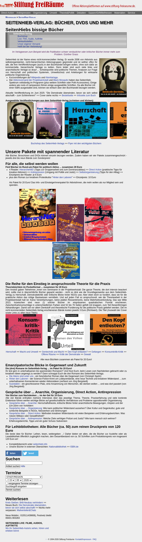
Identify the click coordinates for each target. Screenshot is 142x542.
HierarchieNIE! (26, 169)
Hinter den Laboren (62, 177)
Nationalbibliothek (57, 446)
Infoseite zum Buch (86, 95)
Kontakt (78, 539)
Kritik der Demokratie (70, 354)
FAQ (94, 539)
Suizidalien (14, 384)
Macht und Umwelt (29, 352)
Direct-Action (7, 13)
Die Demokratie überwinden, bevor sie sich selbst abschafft (26, 506)
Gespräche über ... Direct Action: (25, 413)
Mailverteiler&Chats (26, 510)
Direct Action (95, 169)
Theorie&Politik (67, 13)
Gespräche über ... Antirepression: (26, 418)
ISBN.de (74, 446)
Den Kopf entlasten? (78, 352)
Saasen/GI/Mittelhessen (100, 13)
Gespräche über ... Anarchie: (23, 403)
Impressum (86, 539)
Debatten (81, 13)
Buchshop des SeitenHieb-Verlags (47, 143)
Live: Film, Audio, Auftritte (30, 39)
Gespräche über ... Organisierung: (25, 408)
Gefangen (96, 352)
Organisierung (40, 13)
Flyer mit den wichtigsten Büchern (84, 143)
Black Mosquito (60, 80)
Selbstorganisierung (89, 172)
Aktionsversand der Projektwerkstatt (30, 80)
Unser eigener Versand (29, 44)
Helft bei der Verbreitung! (30, 46)
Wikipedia (36, 77)
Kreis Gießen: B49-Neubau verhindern (24, 502)
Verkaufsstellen (25, 41)
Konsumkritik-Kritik (114, 352)
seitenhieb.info (40, 444)
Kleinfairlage (52, 77)
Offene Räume (49, 354)
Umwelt (53, 13)
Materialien (119, 13)
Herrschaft (11, 352)
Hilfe (23, 466)
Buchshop (22, 36)
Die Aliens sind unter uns (21, 376)
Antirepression (24, 13)
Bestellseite (67, 95)
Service (131, 13)
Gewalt (87, 354)
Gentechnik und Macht (53, 352)
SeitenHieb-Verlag (27, 17)
